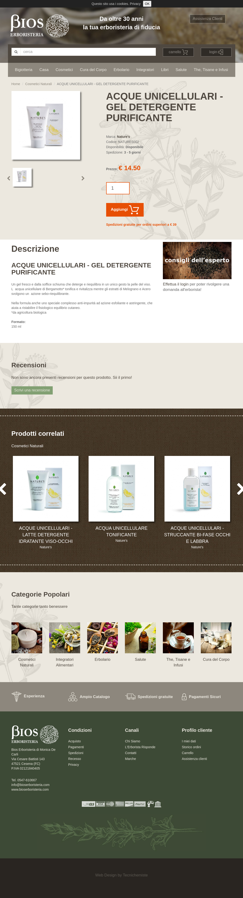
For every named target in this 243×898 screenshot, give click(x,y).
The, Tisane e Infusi (211, 70)
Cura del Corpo (93, 70)
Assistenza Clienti (207, 19)
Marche (130, 759)
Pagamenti (76, 747)
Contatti (130, 753)
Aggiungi (125, 209)
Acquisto (74, 741)
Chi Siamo (132, 741)
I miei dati (189, 741)
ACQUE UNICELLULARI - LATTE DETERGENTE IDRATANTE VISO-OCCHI (46, 535)
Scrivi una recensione (32, 390)
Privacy (135, 4)
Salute (181, 70)
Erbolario (121, 70)
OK (147, 4)
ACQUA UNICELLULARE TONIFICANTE (121, 531)
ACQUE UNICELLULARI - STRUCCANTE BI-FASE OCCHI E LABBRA (197, 535)
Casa (44, 70)
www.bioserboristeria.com (30, 789)
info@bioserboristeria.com (30, 785)
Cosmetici (64, 70)
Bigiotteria (24, 70)
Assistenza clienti (194, 759)
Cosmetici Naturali (38, 84)
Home (15, 84)
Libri (165, 70)
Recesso (74, 759)
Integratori (145, 70)
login (216, 52)
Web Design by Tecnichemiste (121, 875)
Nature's (123, 137)
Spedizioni (75, 753)
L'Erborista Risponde (140, 747)
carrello (178, 52)
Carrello (187, 753)
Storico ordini (191, 747)
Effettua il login (176, 284)
